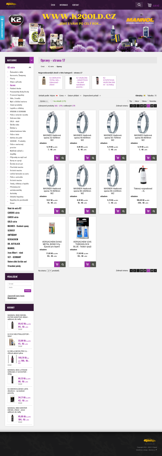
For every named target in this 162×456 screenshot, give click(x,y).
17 (148, 106)
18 (152, 106)
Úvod (53, 4)
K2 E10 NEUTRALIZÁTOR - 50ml (19, 335)
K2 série (51, 66)
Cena (61, 96)
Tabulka (150, 96)
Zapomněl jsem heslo (16, 296)
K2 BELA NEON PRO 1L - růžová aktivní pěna (18, 352)
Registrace (12, 298)
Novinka (153, 101)
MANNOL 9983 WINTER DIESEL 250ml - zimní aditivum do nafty (17, 410)
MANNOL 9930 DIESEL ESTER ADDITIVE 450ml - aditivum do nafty (18, 317)
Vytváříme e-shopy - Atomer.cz (146, 450)
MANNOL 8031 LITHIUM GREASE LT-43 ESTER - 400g (17, 372)
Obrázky (139, 96)
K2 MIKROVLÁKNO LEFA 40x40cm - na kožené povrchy (18, 391)
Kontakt (75, 4)
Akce (137, 101)
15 (142, 106)
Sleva (144, 101)
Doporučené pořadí (90, 96)
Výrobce (44, 101)
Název (52, 96)
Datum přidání (73, 96)
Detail (20, 329)
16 (145, 106)
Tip (130, 101)
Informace (64, 4)
